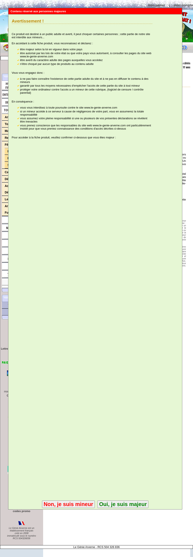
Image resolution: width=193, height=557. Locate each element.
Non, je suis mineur (68, 504)
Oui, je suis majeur (123, 504)
